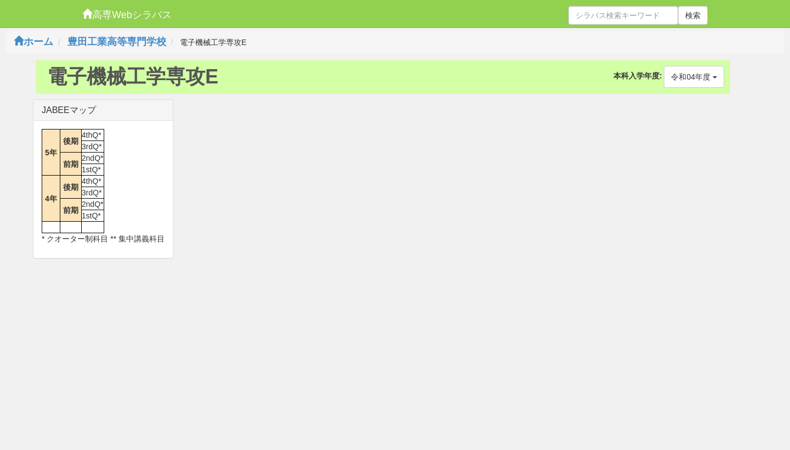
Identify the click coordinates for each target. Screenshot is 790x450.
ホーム (33, 41)
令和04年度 (693, 76)
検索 (693, 15)
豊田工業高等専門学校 (116, 41)
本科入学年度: (637, 75)
